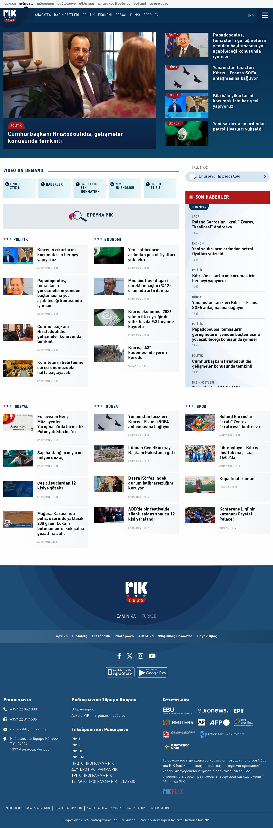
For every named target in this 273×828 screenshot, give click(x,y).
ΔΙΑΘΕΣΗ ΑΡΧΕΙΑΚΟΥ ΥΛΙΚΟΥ (104, 808)
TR (252, 15)
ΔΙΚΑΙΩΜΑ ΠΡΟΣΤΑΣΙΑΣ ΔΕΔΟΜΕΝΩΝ (28, 808)
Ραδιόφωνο (124, 636)
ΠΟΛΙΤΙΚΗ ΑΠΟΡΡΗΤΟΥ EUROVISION (147, 808)
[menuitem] (156, 15)
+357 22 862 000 (23, 709)
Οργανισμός (207, 636)
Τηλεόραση (101, 636)
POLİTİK (16, 125)
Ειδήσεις (79, 636)
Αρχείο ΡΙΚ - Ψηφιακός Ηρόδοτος (98, 716)
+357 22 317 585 (23, 719)
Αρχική (62, 636)
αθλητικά (86, 3)
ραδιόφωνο (66, 3)
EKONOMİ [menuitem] (105, 15)
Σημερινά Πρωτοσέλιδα (227, 177)
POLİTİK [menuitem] (88, 15)
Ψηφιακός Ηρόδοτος (175, 636)
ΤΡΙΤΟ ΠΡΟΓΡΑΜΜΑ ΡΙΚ (91, 776)
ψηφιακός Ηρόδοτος (114, 3)
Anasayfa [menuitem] (43, 15)
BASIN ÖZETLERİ (203, 382)
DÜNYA (172, 67)
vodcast (139, 3)
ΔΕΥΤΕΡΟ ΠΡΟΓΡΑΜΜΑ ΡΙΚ (94, 770)
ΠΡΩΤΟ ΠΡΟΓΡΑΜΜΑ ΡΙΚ (92, 764)
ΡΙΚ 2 (75, 745)
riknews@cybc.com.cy (28, 729)
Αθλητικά (146, 636)
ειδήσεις (26, 3)
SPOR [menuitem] (148, 15)
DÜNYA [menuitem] (135, 15)
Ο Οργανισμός (82, 709)
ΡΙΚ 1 (75, 739)
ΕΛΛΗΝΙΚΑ (126, 616)
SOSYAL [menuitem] (121, 15)
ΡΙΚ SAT (78, 757)
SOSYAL (20, 407)
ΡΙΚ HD (77, 751)
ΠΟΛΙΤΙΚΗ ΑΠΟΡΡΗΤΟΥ (68, 808)
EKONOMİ (174, 123)
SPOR (195, 217)
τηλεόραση (45, 3)
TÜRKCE (149, 616)
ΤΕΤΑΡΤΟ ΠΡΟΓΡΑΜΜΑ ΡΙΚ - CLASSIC (103, 782)
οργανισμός (158, 3)
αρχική (10, 3)
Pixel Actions (186, 820)
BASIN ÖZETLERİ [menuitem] (66, 15)
